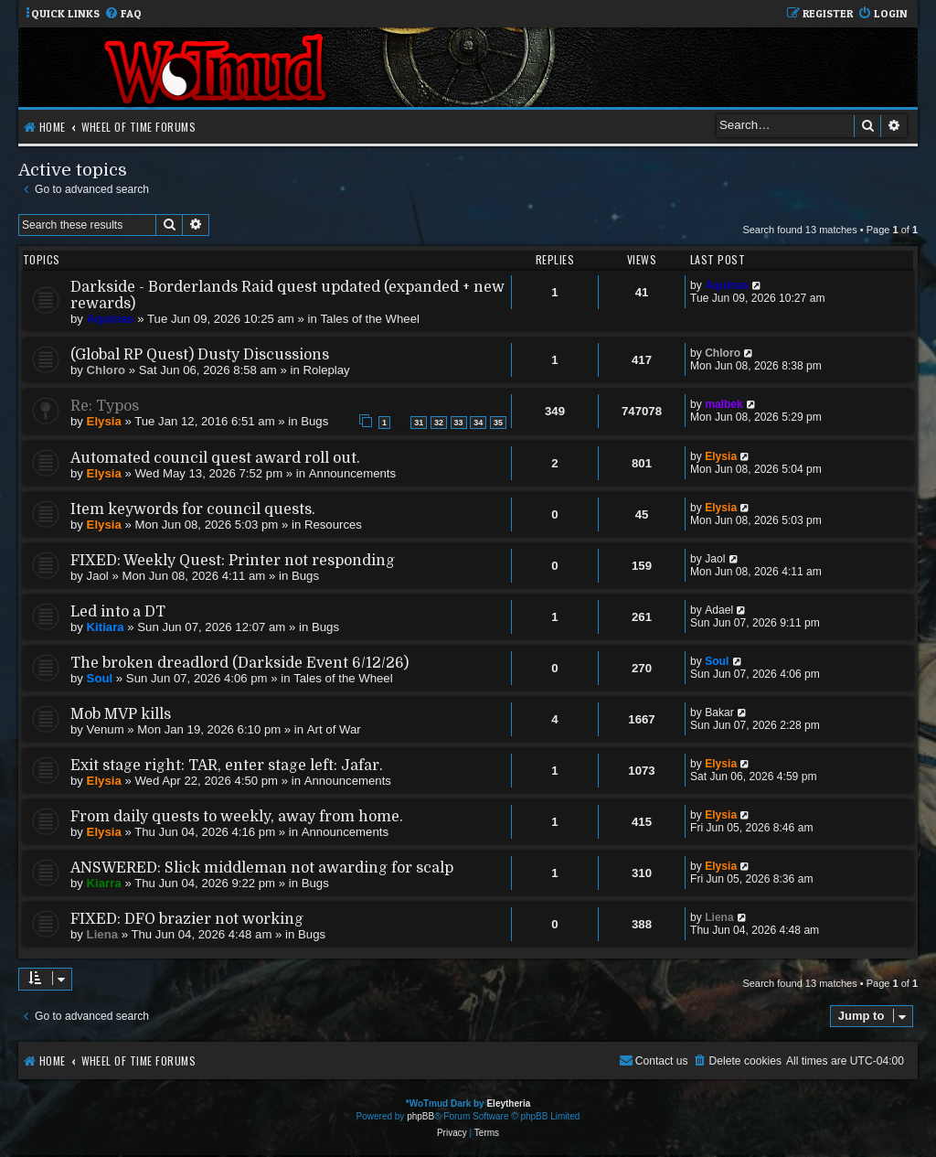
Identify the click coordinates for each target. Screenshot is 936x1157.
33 (458, 422)
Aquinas (110, 319)
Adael (719, 610)
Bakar (719, 712)
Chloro (106, 370)
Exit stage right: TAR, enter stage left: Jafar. (226, 765)
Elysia (104, 421)
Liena (102, 934)
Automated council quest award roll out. (215, 458)
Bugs (314, 421)
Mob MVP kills (120, 714)
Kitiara (105, 627)
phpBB (420, 1116)
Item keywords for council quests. (192, 509)
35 (498, 422)
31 (418, 422)
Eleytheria (508, 1103)
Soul (100, 678)
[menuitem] (123, 14)
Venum (105, 729)
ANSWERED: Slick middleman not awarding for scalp (261, 868)
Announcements (352, 473)
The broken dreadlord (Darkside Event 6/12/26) (239, 663)
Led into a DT (117, 612)
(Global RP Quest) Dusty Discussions (199, 355)
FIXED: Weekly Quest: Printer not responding (232, 560)
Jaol (98, 576)
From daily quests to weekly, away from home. (236, 817)
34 (478, 422)
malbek (724, 404)
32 (438, 422)
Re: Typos (104, 406)
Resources (333, 524)
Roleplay (326, 370)
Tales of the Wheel (370, 319)
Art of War (334, 729)
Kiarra (104, 883)
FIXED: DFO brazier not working (186, 919)
